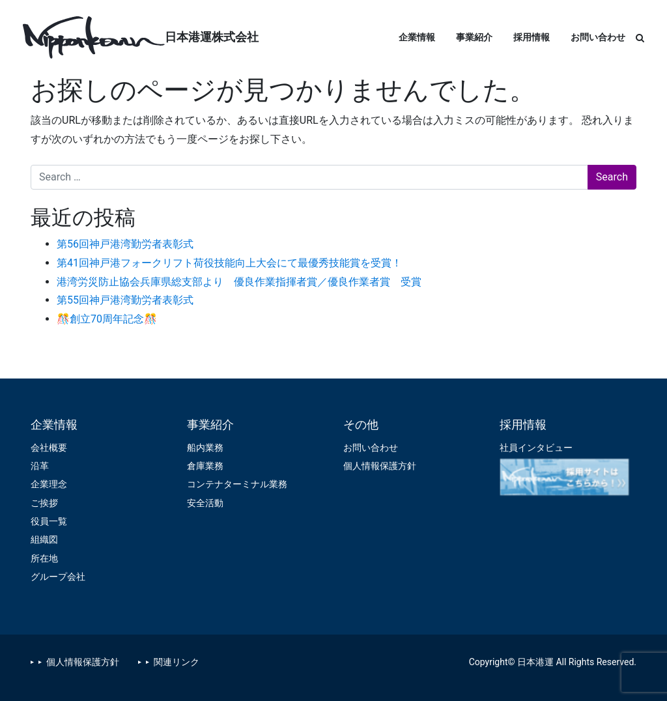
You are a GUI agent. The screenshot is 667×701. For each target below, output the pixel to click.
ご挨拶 (44, 503)
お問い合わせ (598, 37)
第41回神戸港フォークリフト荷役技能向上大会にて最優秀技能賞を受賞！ (229, 263)
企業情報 (417, 37)
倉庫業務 (205, 466)
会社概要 (49, 447)
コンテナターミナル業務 (237, 484)
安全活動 (205, 503)
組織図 (44, 539)
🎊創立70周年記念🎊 (107, 319)
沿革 (40, 466)
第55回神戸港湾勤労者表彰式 (125, 300)
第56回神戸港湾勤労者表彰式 (125, 244)
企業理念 (49, 484)
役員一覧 (49, 521)
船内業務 (205, 447)
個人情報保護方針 (379, 466)
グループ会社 (58, 576)
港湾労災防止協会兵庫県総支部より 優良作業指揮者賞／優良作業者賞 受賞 (239, 282)
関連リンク (176, 662)
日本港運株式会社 (212, 37)
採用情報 (531, 37)
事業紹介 (474, 37)
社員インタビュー (536, 447)
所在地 (44, 558)
